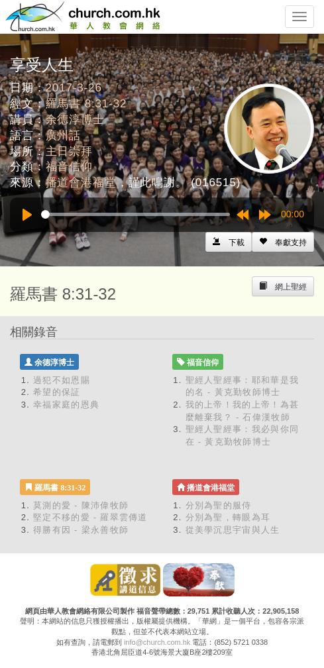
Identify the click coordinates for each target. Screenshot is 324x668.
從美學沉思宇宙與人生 (233, 530)
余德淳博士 (75, 119)
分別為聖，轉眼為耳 (228, 517)
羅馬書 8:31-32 (86, 103)
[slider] (135, 214)
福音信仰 (69, 166)
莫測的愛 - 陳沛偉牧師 (81, 505)
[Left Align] (283, 242)
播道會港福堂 (81, 182)
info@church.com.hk (157, 642)
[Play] (27, 214)
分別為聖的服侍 (219, 505)
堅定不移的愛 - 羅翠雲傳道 (90, 517)
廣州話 (63, 135)
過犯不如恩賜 (61, 380)
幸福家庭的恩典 (66, 405)
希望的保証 (57, 392)
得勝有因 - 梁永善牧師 (81, 530)
